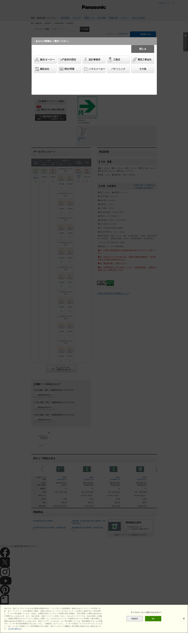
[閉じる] (184, 618)
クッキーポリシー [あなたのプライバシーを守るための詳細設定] (15, 629)
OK (153, 618)
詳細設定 (134, 618)
